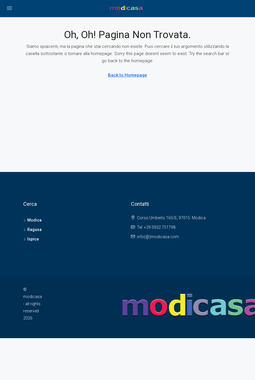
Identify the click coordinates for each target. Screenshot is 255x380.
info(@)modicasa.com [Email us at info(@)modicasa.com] (158, 236)
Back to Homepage (127, 75)
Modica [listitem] (32, 220)
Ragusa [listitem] (32, 229)
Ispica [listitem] (31, 239)
